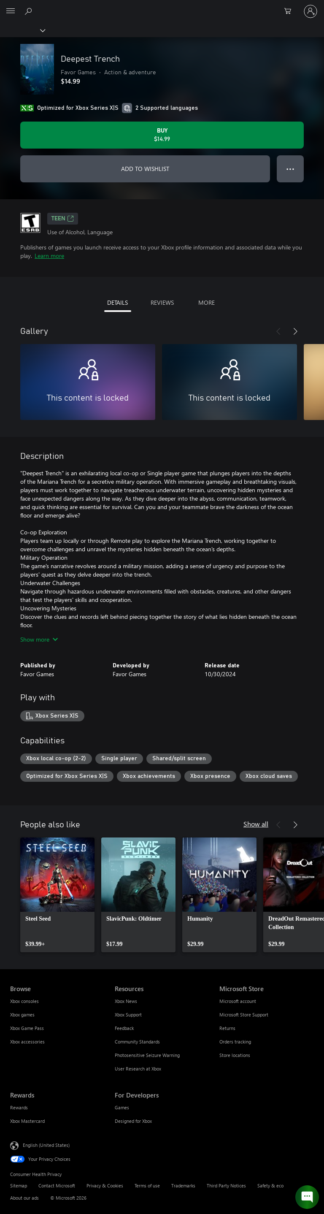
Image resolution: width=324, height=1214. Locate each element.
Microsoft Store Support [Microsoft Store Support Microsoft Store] (243, 1014)
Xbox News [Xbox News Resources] (126, 1001)
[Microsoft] (161, 6)
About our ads (24, 1197)
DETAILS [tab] (117, 302)
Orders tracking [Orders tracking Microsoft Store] (235, 1041)
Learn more (49, 256)
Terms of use (147, 1185)
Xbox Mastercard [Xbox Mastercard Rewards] (27, 1121)
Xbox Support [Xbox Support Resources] (128, 1014)
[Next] (295, 331)
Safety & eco (270, 1185)
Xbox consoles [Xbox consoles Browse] (24, 1001)
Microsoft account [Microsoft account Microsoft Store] (237, 1001)
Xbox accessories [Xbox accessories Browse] (27, 1041)
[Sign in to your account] (310, 11)
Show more (39, 639)
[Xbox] (22, 30)
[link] (57, 894)
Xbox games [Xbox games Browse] (22, 1014)
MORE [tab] (206, 302)
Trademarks (183, 1185)
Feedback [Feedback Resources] (124, 1028)
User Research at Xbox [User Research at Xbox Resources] (138, 1068)
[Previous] (278, 331)
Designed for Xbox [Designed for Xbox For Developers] (133, 1121)
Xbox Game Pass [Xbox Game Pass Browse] (27, 1028)
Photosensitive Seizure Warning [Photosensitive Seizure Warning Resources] (147, 1055)
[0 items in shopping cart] (290, 11)
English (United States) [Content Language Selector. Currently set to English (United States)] (46, 1145)
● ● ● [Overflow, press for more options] (290, 168)
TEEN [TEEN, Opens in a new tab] (62, 218)
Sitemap (18, 1185)
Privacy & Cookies (104, 1185)
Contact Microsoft (56, 1185)
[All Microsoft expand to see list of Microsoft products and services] (10, 11)
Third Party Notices (226, 1185)
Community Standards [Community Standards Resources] (137, 1041)
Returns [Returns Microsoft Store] (227, 1028)
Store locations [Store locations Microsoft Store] (234, 1055)
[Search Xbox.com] (29, 11)
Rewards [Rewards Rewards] (19, 1107)
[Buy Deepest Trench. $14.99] (162, 135)
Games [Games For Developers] (122, 1107)
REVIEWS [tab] (162, 302)
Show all (255, 823)
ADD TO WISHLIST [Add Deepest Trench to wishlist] (145, 169)
